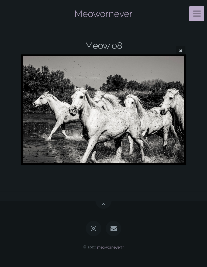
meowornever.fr (110, 247)
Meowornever (103, 13)
